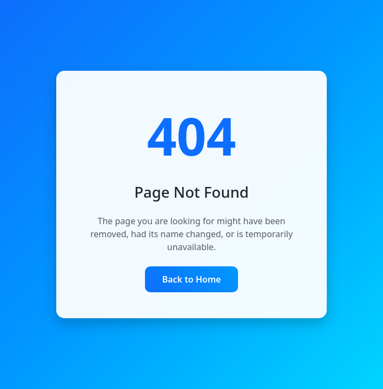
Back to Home (191, 279)
